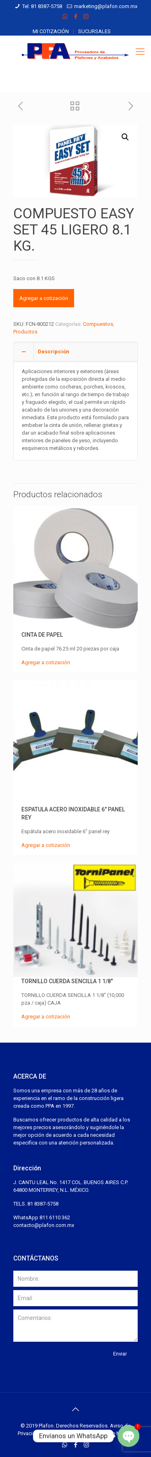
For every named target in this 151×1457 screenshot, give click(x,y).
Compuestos (98, 324)
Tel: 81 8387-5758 (42, 6)
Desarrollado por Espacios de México (89, 1433)
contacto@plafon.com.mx (43, 1225)
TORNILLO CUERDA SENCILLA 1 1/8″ (67, 981)
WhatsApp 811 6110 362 (41, 1217)
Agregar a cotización (43, 298)
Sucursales (94, 31)
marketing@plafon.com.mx (105, 6)
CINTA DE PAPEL (42, 634)
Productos (25, 332)
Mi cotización (51, 31)
